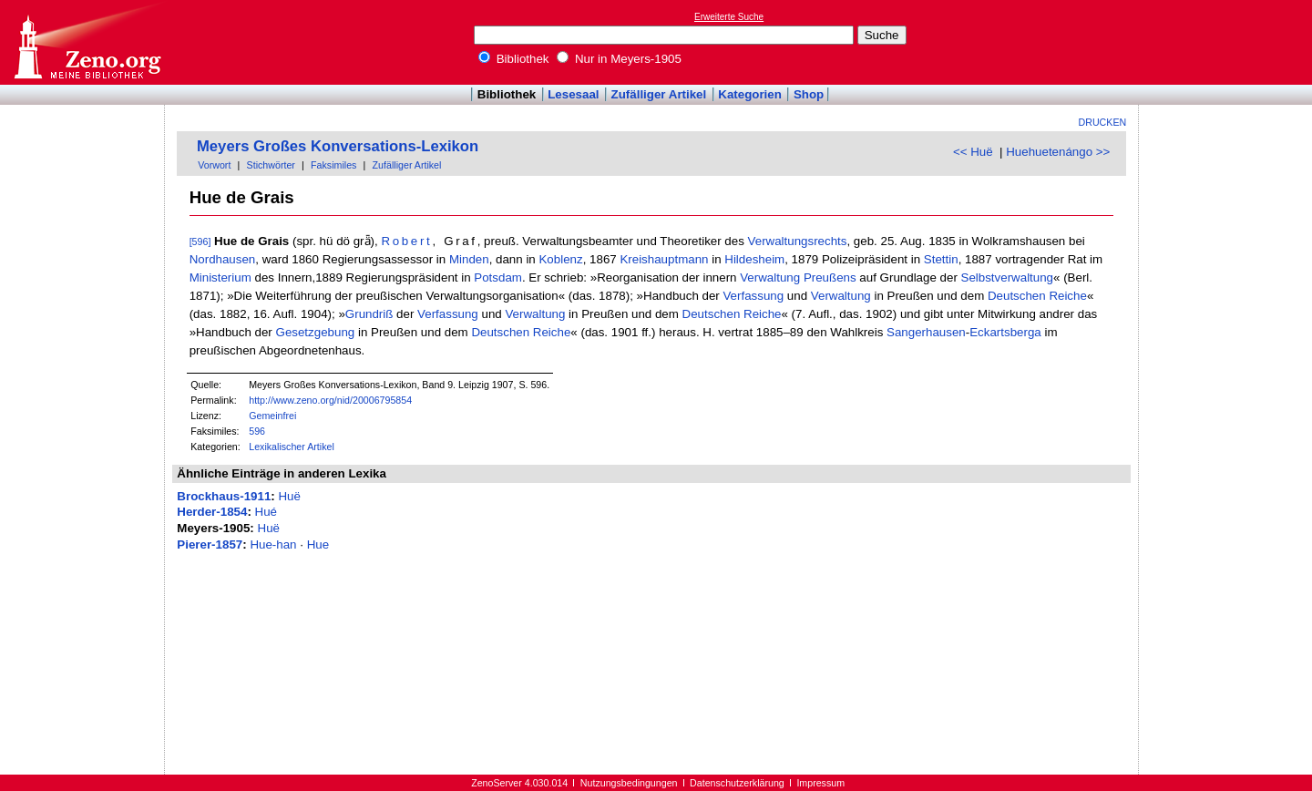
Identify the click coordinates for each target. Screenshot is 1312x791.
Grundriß (369, 314)
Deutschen (1017, 296)
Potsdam (498, 277)
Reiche (1068, 296)
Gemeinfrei (272, 415)
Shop (809, 94)
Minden (469, 259)
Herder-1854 (212, 512)
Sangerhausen (926, 332)
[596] (200, 241)
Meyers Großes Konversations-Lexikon (337, 146)
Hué (266, 512)
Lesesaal (573, 94)
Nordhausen (223, 259)
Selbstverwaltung (1007, 277)
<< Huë (973, 152)
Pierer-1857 (209, 544)
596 (257, 431)
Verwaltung (770, 277)
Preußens (830, 277)
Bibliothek (513, 59)
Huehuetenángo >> (1058, 152)
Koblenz (560, 259)
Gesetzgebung (315, 332)
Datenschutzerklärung (737, 782)
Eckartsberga (1005, 332)
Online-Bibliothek (86, 42)
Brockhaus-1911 (224, 496)
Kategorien (750, 94)
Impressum (820, 782)
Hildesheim (754, 259)
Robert (406, 241)
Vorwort (214, 164)
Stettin (941, 259)
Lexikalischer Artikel (291, 446)
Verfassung (753, 296)
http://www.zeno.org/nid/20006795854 (330, 400)
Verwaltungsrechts (797, 241)
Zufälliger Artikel (659, 94)
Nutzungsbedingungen (629, 782)
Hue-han (273, 544)
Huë (289, 496)
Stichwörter (271, 164)
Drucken (1103, 122)
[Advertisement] (1228, 42)
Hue (318, 544)
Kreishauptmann (664, 259)
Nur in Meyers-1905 (619, 59)
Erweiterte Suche (729, 17)
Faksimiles (333, 164)
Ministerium (220, 277)
